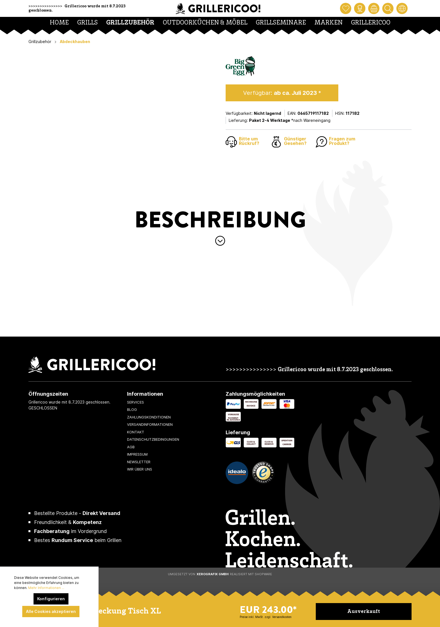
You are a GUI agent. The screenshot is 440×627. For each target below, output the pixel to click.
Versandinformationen (150, 424)
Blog (132, 409)
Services (135, 402)
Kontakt (135, 432)
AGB (131, 447)
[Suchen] (388, 8)
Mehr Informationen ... (46, 588)
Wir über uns (139, 469)
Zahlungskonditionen (149, 417)
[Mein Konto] (359, 8)
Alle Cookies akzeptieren (51, 611)
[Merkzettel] (345, 8)
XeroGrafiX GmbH (212, 574)
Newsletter (138, 462)
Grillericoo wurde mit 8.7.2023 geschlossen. (335, 370)
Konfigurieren (51, 598)
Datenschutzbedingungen (153, 439)
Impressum (137, 454)
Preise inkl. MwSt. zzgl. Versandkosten (266, 616)
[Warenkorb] (373, 8)
